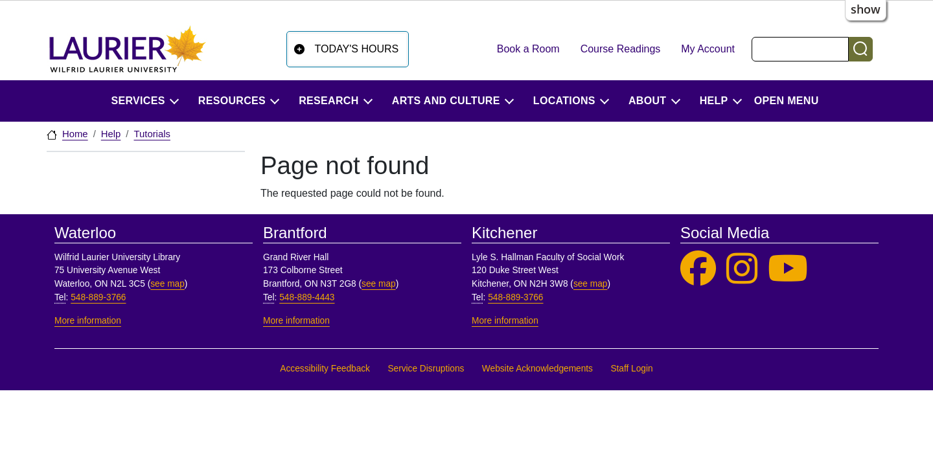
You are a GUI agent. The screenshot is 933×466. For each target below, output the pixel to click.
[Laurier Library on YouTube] (788, 269)
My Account (708, 48)
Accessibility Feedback (325, 368)
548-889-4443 (306, 297)
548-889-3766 (98, 297)
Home (75, 134)
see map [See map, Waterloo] (167, 284)
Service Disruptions (425, 368)
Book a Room (528, 48)
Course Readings (621, 48)
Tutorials (151, 134)
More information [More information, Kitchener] (505, 321)
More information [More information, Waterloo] (87, 321)
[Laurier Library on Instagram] (741, 269)
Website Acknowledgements (537, 368)
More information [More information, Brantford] (296, 321)
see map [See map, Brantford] (379, 284)
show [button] (866, 9)
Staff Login (631, 368)
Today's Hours (357, 48)
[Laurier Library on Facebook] (698, 269)
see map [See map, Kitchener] (590, 284)
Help (111, 134)
